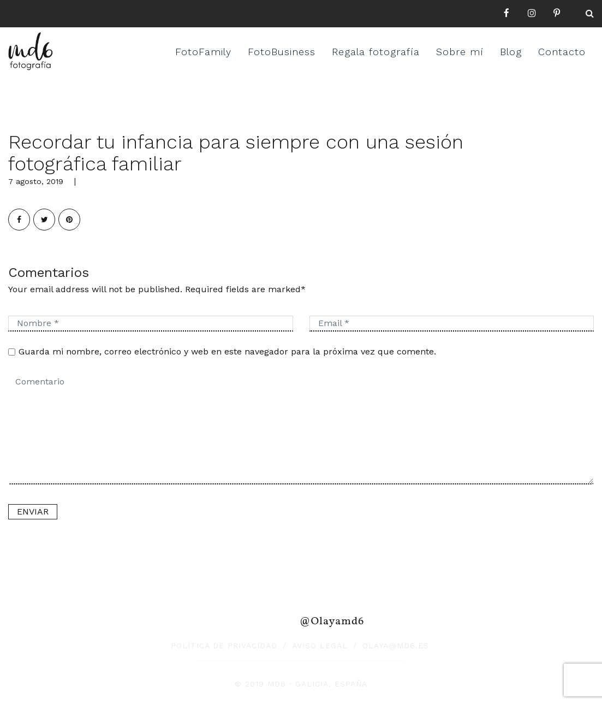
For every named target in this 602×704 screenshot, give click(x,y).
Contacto (562, 51)
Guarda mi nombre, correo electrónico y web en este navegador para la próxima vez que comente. (227, 351)
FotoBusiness (281, 51)
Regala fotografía (376, 51)
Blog (511, 51)
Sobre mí (460, 51)
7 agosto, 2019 (35, 181)
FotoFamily (203, 51)
